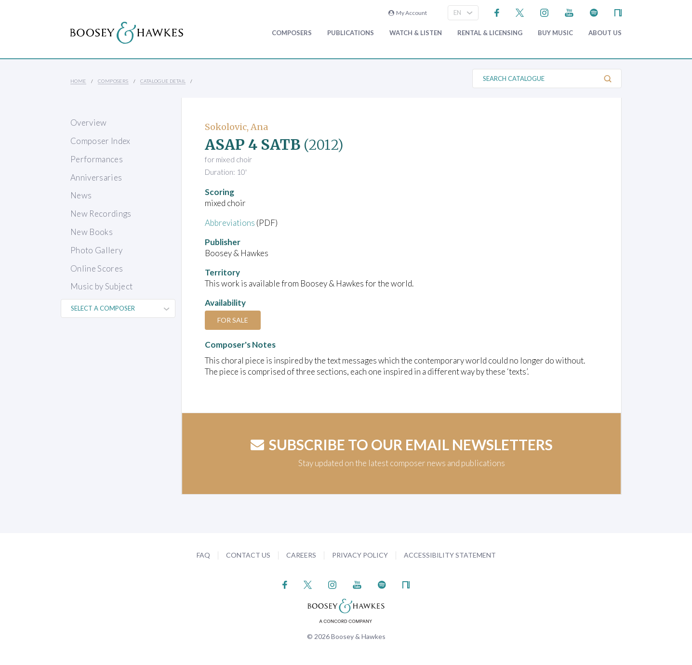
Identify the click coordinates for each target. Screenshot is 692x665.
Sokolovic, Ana (236, 126)
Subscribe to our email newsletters (402, 444)
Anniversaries (96, 177)
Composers (292, 33)
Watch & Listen (415, 33)
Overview (88, 122)
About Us (605, 33)
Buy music (555, 33)
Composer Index (100, 141)
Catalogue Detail (163, 81)
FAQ (203, 555)
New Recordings (101, 214)
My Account (407, 12)
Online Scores (96, 268)
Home (78, 81)
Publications (350, 33)
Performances (96, 159)
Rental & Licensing (489, 33)
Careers (301, 555)
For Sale (232, 320)
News (81, 195)
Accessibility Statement (450, 555)
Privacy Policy (360, 555)
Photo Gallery (96, 250)
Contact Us (248, 555)
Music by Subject (101, 286)
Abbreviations (230, 223)
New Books (91, 232)
